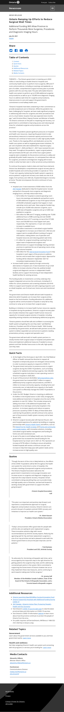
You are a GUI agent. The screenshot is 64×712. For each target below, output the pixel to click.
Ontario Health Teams (32, 425)
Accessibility (10, 691)
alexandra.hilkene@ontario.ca (20, 663)
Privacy (8, 696)
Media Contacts (18, 73)
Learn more (27, 638)
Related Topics (18, 71)
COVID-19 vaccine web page (32, 609)
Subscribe (51, 2)
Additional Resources (20, 68)
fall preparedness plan (45, 378)
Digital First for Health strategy (26, 427)
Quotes (16, 66)
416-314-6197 (14, 674)
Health (11, 38)
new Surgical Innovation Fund (39, 252)
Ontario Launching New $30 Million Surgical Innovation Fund (33, 597)
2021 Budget (17, 189)
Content (16, 61)
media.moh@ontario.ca (18, 672)
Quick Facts (17, 64)
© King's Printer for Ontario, (15, 703)
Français (44, 2)
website (41, 613)
